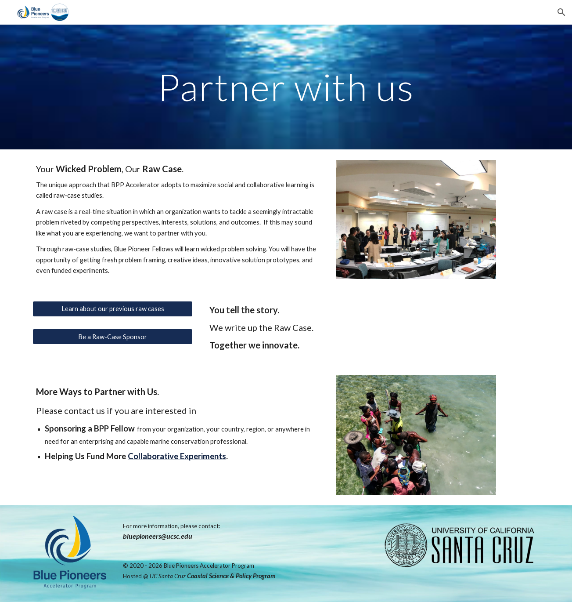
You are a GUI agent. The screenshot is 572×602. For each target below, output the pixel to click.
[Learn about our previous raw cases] (112, 308)
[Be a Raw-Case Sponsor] (112, 336)
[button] (561, 12)
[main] (286, 87)
